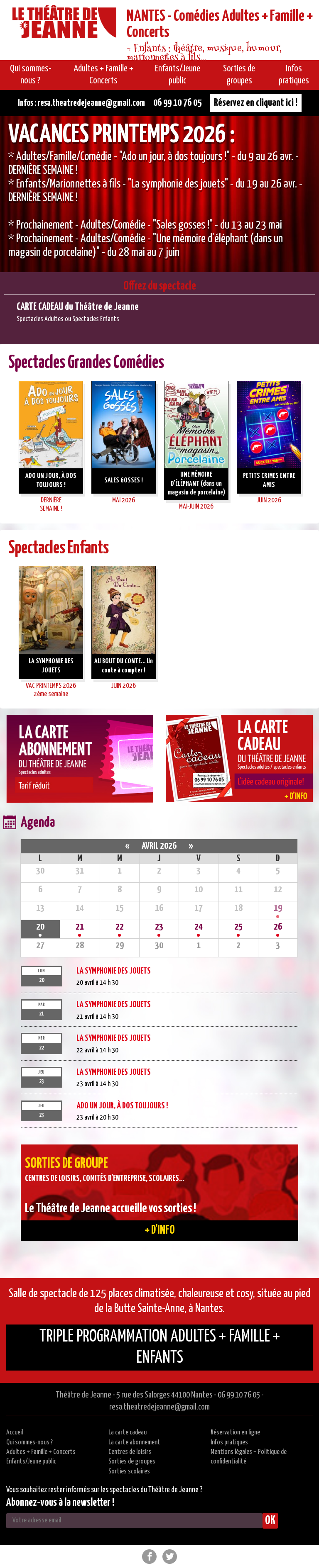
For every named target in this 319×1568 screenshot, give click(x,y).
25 (238, 927)
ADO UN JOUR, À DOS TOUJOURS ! (122, 1106)
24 (198, 927)
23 (159, 927)
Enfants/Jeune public (31, 1461)
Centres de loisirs (129, 1452)
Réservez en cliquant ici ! (255, 103)
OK (270, 1521)
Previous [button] (6, 448)
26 (278, 927)
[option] (159, 194)
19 (278, 908)
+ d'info (160, 1230)
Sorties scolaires (129, 1471)
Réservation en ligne (235, 1432)
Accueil (14, 1432)
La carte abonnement (134, 1442)
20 (40, 927)
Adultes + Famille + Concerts (41, 1452)
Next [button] (313, 448)
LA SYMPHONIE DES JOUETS (113, 971)
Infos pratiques (229, 1442)
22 (119, 927)
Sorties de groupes (131, 1461)
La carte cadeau (127, 1432)
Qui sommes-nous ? (29, 1442)
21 (80, 927)
